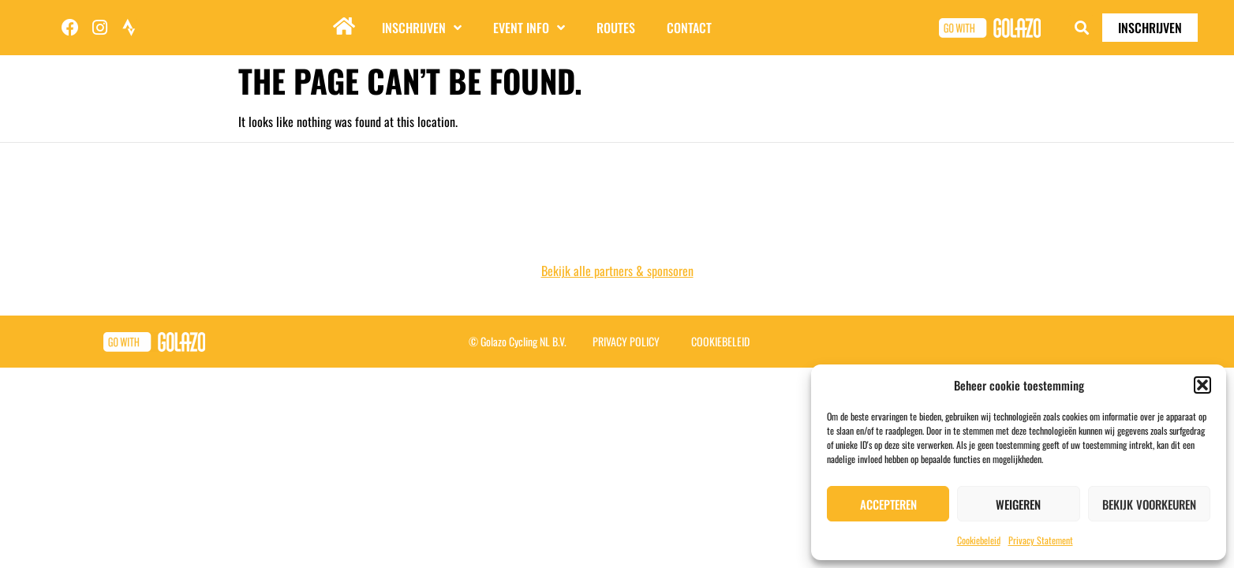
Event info (529, 27)
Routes (615, 27)
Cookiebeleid (978, 540)
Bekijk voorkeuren (1149, 504)
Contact (689, 27)
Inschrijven (422, 27)
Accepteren (888, 504)
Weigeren (1018, 504)
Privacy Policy (626, 341)
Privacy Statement (1040, 540)
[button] (1202, 385)
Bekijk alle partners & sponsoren (617, 270)
